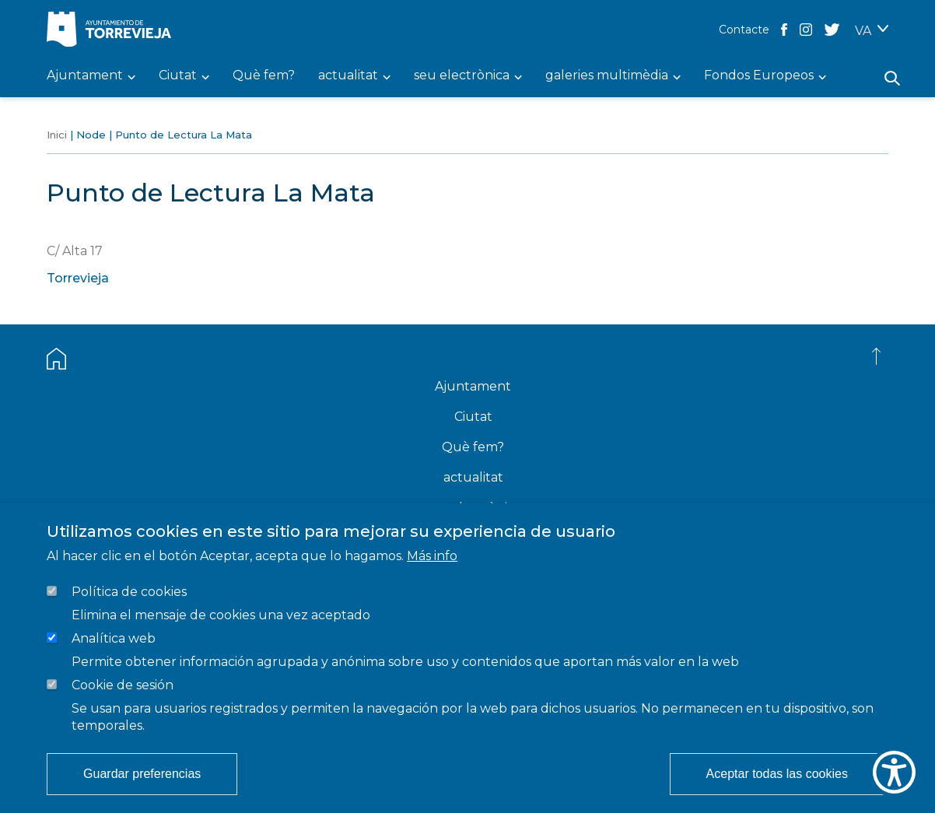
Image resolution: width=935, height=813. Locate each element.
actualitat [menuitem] (348, 75)
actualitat (473, 477)
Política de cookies (129, 591)
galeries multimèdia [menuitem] (606, 75)
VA (863, 30)
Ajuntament (473, 386)
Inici (57, 134)
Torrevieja (78, 278)
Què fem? (473, 447)
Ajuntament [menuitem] (85, 75)
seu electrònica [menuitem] (462, 75)
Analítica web (114, 638)
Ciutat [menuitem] (178, 75)
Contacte (744, 30)
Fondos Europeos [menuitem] (759, 75)
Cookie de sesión (122, 685)
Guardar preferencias (142, 773)
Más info (432, 555)
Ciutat (473, 416)
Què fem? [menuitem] (264, 75)
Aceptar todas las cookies (777, 773)
